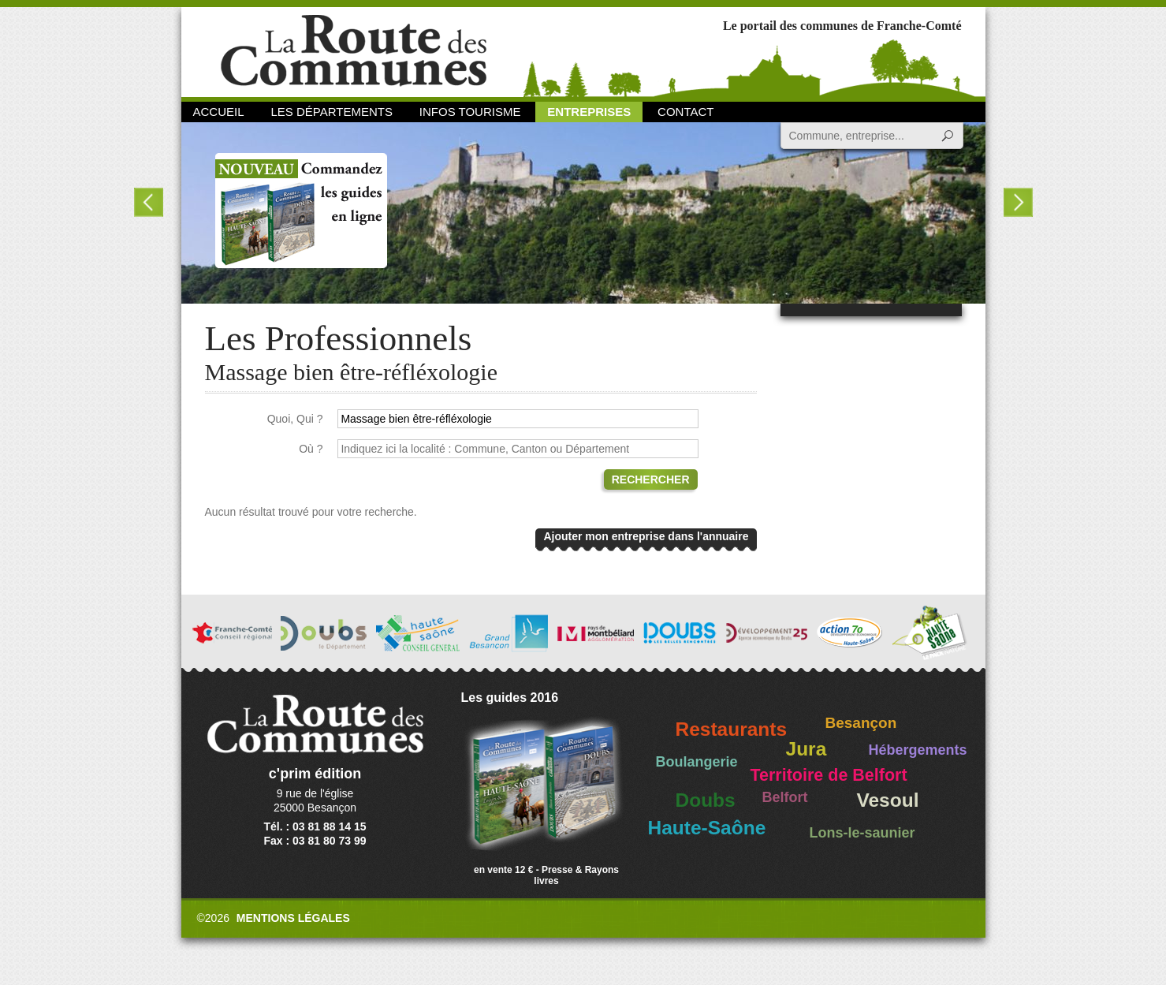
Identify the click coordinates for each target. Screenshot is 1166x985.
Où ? (310, 448)
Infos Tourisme (470, 111)
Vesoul (888, 800)
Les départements (331, 111)
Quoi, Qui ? (295, 418)
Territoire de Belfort (829, 775)
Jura (806, 748)
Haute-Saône (707, 827)
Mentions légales (293, 918)
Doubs (706, 800)
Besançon (861, 722)
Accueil (218, 111)
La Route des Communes (353, 51)
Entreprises (589, 111)
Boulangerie (697, 762)
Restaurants (732, 729)
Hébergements (918, 750)
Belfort (785, 797)
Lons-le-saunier (862, 833)
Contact (685, 111)
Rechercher (651, 479)
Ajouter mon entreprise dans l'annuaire (645, 536)
